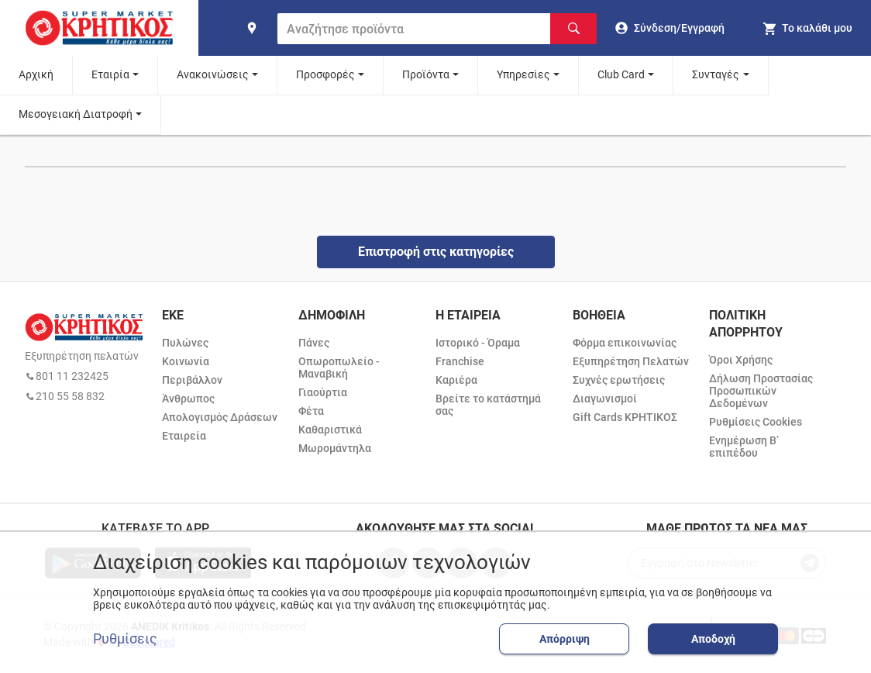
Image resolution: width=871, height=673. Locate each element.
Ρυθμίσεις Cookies (755, 422)
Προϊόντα (425, 74)
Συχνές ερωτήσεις (619, 380)
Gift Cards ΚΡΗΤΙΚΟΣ (625, 417)
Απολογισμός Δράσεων (219, 417)
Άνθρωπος (188, 398)
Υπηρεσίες (523, 74)
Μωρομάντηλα (334, 448)
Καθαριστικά (330, 429)
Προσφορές (325, 74)
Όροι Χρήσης (741, 360)
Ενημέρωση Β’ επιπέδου (744, 446)
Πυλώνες (185, 342)
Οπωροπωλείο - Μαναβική (339, 367)
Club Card (621, 74)
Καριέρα (456, 380)
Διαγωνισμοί (605, 398)
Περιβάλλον (192, 380)
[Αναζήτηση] (573, 28)
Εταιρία (110, 74)
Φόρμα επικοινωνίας (624, 342)
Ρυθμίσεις (125, 639)
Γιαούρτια (322, 392)
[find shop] (252, 28)
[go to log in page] (670, 28)
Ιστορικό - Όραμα (478, 342)
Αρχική (36, 74)
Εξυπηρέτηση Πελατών (631, 361)
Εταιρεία (184, 436)
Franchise (460, 361)
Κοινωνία (185, 361)
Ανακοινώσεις (213, 74)
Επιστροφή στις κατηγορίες (436, 251)
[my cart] (807, 28)
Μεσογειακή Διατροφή (76, 114)
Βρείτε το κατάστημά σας (488, 404)
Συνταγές (715, 74)
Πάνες (313, 342)
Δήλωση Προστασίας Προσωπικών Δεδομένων (761, 390)
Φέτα (311, 411)
